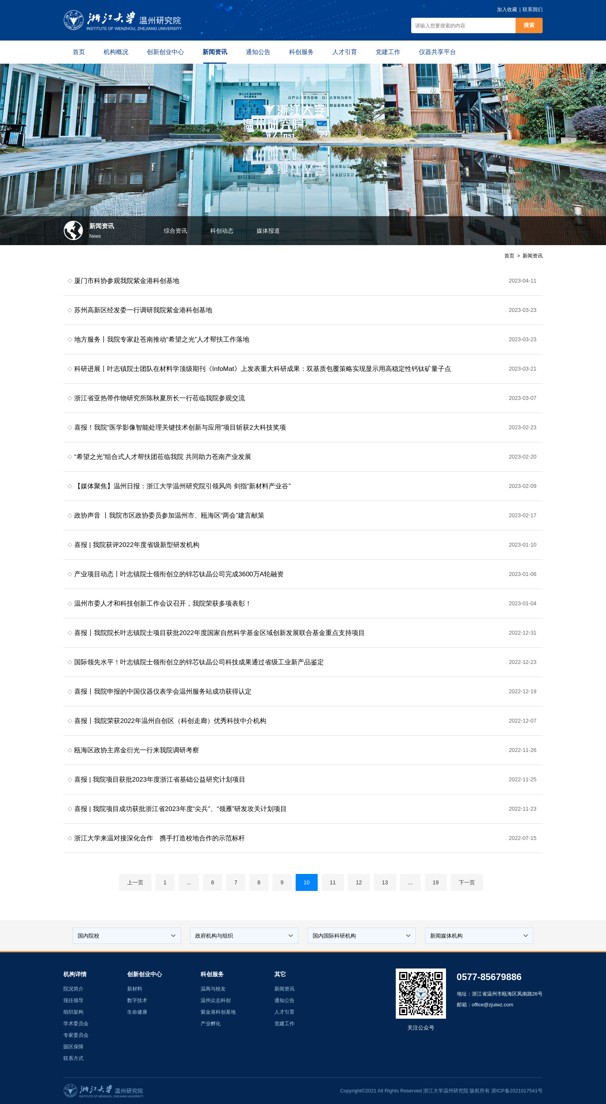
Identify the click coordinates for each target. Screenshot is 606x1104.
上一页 (135, 882)
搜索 (529, 25)
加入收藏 (507, 9)
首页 (509, 256)
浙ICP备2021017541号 (517, 1091)
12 (359, 882)
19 (436, 882)
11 (333, 882)
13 (385, 882)
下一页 (467, 882)
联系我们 (533, 9)
